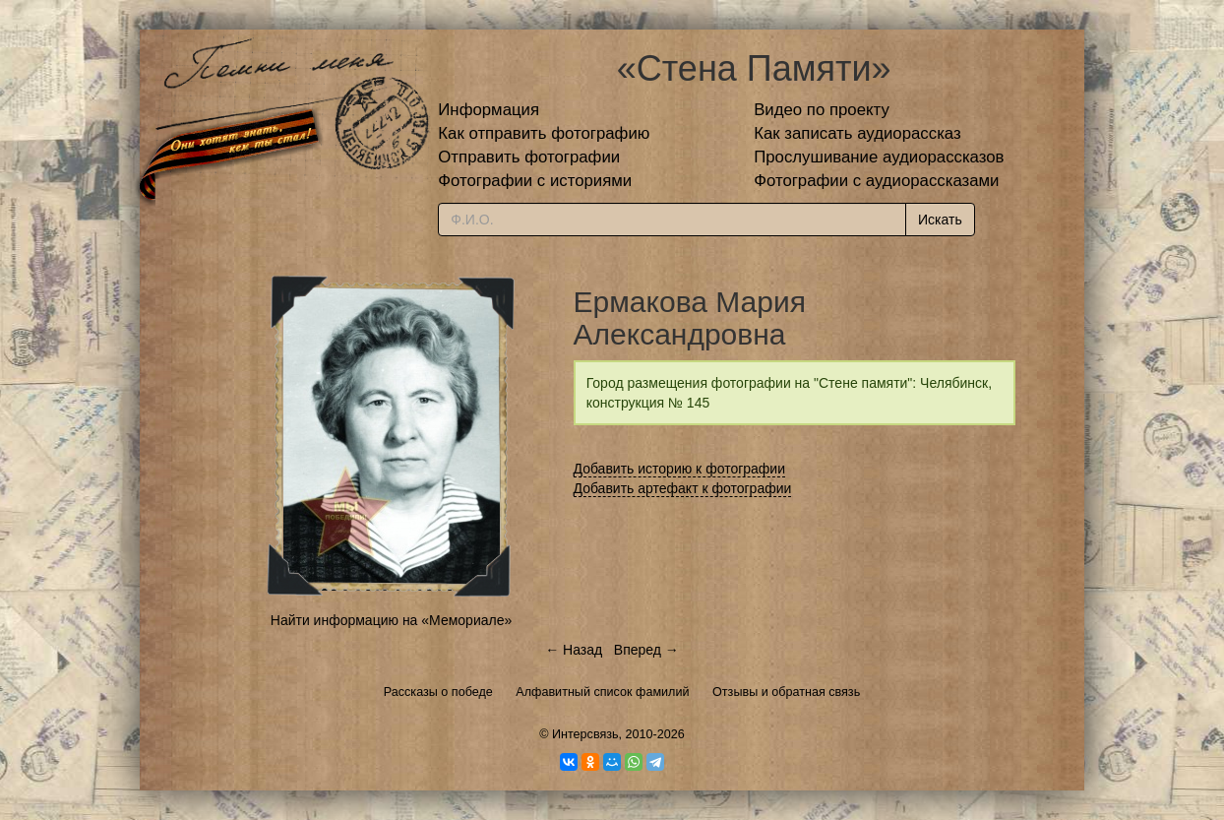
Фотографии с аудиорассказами (876, 180)
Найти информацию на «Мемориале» (391, 620)
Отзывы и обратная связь (786, 692)
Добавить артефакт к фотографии (683, 488)
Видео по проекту (821, 109)
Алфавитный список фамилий (602, 692)
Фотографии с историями (535, 180)
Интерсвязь (585, 734)
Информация (488, 109)
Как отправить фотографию (543, 133)
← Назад (573, 650)
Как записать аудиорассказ (857, 133)
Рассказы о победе (438, 692)
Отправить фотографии (529, 157)
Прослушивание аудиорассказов (879, 157)
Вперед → (646, 650)
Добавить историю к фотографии (680, 468)
